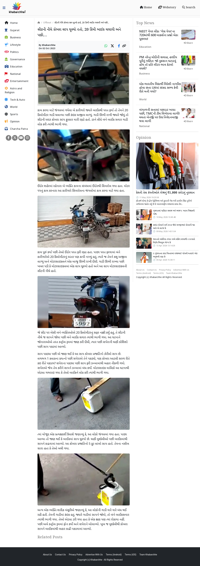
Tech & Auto (15, 100)
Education (13, 67)
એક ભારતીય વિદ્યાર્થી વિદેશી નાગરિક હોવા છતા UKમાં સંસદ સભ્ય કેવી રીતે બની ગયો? (160, 88)
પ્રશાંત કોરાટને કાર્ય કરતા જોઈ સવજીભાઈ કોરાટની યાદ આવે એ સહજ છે (174, 226)
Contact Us (152, 270)
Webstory (167, 7)
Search (188, 7)
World (11, 107)
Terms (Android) (143, 273)
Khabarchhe (48, 45)
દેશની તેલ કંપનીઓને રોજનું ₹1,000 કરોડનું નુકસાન (165, 193)
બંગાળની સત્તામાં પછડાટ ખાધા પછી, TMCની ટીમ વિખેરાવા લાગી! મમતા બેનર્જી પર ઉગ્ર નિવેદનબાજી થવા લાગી (159, 115)
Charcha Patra (16, 129)
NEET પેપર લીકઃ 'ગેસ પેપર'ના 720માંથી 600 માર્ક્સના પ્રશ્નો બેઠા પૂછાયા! (158, 35)
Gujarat (12, 30)
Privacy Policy (165, 270)
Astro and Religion (13, 91)
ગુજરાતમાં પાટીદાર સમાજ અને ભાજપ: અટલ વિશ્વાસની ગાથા (174, 212)
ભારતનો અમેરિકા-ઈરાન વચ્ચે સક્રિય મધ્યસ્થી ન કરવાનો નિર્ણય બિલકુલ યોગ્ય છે (174, 241)
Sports (11, 114)
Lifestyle (13, 45)
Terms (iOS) (158, 273)
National (13, 74)
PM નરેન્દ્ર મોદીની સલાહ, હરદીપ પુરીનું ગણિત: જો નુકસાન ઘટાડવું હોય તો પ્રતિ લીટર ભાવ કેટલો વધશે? (158, 63)
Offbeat (47, 22)
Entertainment (16, 81)
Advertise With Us (181, 270)
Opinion (12, 121)
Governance (15, 59)
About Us (140, 270)
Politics (12, 52)
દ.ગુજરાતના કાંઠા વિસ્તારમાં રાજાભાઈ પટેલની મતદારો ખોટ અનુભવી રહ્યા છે (175, 255)
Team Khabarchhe (174, 273)
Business (13, 37)
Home (146, 7)
